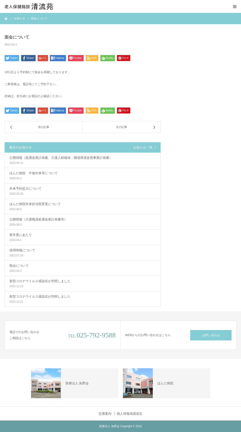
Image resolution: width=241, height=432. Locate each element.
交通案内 (105, 413)
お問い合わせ (211, 335)
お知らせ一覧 (143, 147)
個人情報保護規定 (129, 413)
